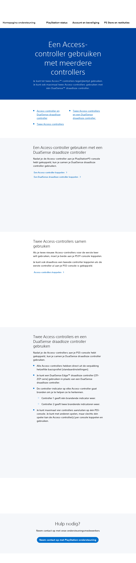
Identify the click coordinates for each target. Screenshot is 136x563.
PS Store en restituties (117, 22)
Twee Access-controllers (50, 124)
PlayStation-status (56, 22)
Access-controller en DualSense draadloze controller (48, 114)
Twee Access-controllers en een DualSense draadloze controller (86, 114)
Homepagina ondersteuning (19, 22)
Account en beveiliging (85, 22)
